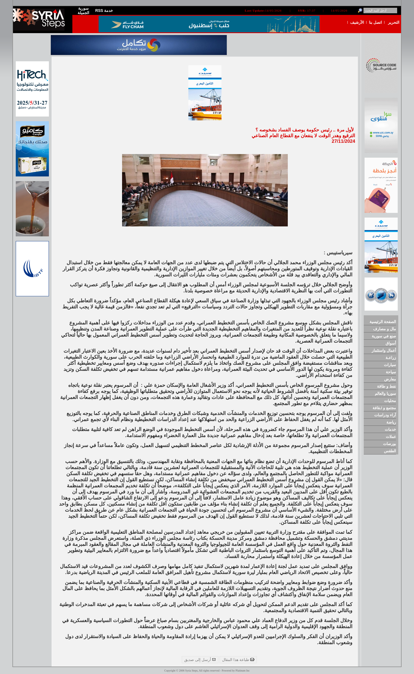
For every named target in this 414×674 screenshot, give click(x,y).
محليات (390, 400)
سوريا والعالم (385, 393)
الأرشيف (357, 22)
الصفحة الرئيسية (383, 321)
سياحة (391, 372)
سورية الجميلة (83, 10)
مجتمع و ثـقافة (384, 408)
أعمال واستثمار (384, 350)
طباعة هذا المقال (238, 659)
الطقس (390, 451)
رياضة (391, 422)
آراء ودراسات (385, 415)
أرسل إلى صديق (200, 659)
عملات (391, 436)
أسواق (391, 343)
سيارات (390, 365)
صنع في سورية (384, 336)
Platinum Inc (243, 670)
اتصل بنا (375, 22)
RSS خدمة (104, 10)
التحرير (393, 22)
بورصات (389, 444)
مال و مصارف (384, 329)
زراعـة (391, 357)
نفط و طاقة (386, 386)
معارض (390, 379)
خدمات (390, 429)
